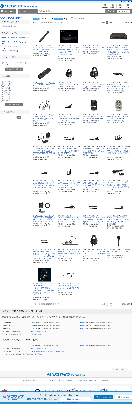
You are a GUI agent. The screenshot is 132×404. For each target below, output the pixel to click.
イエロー (7, 90)
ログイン (128, 7)
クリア (6, 98)
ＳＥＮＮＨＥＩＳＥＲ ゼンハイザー (44, 45)
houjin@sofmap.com (40, 331)
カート (120, 7)
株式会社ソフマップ (30, 381)
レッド (6, 96)
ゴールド (7, 92)
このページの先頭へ (119, 369)
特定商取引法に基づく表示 (87, 381)
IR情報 (130, 1)
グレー (6, 86)
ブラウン (7, 94)
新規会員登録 (104, 7)
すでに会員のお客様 (105, 397)
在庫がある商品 (9, 26)
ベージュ (7, 88)
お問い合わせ (38, 334)
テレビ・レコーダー (10, 51)
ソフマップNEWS (48, 381)
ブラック (7, 82)
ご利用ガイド (112, 7)
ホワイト (7, 84)
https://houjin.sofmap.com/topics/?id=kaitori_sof (49, 351)
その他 (6, 100)
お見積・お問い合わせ (75, 399)
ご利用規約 (123, 1)
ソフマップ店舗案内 (66, 381)
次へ (59, 22)
